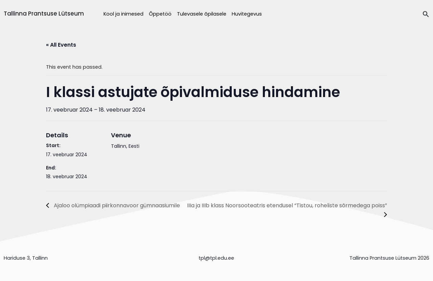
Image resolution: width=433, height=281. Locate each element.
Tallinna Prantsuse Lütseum (44, 13)
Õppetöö (160, 13)
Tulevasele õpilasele (201, 13)
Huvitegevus (247, 13)
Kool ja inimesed (123, 13)
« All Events (61, 45)
